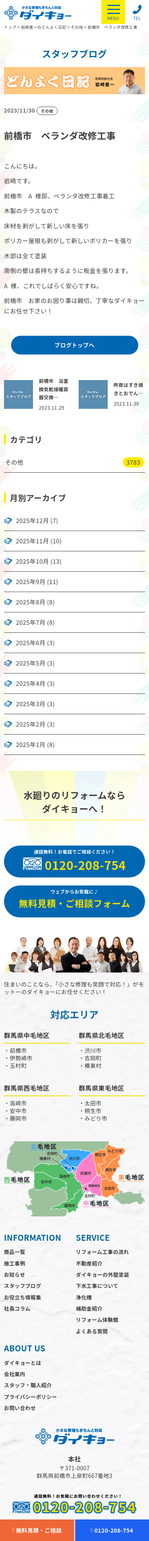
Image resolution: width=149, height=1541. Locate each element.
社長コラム (17, 1308)
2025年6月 (30, 643)
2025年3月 (30, 704)
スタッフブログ (22, 1285)
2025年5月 (30, 663)
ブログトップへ (74, 345)
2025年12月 (32, 521)
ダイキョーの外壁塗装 (102, 1274)
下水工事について (97, 1285)
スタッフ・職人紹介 (28, 1385)
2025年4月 (30, 683)
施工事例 (14, 1263)
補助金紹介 (89, 1308)
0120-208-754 (112, 1530)
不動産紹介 (89, 1263)
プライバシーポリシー (30, 1396)
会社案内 (14, 1374)
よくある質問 (92, 1331)
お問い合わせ (20, 1408)
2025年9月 (30, 582)
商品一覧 (14, 1252)
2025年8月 (30, 602)
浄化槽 (84, 1297)
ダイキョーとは (22, 1363)
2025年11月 (32, 541)
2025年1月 (30, 745)
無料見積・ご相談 (37, 1530)
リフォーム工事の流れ (102, 1252)
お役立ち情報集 (22, 1297)
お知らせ (14, 1274)
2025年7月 (30, 622)
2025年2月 (30, 724)
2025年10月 (32, 561)
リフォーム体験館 (97, 1319)
